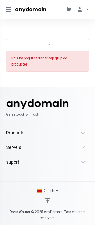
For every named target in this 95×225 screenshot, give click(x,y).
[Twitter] (81, 108)
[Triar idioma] (47, 191)
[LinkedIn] (89, 108)
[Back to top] (47, 200)
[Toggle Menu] (7, 9)
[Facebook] (73, 108)
